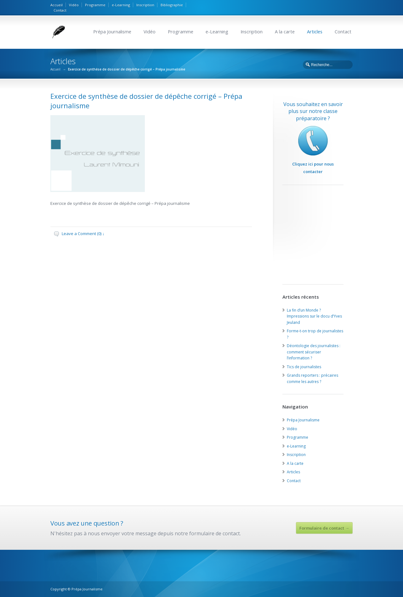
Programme (95, 5)
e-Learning (121, 5)
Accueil (56, 5)
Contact (60, 10)
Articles (314, 32)
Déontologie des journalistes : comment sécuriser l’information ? (313, 352)
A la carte (285, 32)
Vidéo (74, 5)
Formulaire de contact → (324, 528)
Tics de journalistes (304, 366)
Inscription (145, 5)
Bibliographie (172, 5)
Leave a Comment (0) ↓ (83, 233)
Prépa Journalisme (112, 32)
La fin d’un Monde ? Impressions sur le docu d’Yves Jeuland (314, 316)
